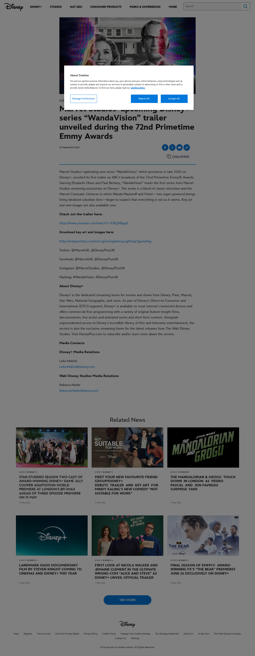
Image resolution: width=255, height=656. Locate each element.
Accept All (174, 98)
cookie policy (138, 88)
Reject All (144, 98)
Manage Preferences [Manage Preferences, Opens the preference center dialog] (83, 98)
